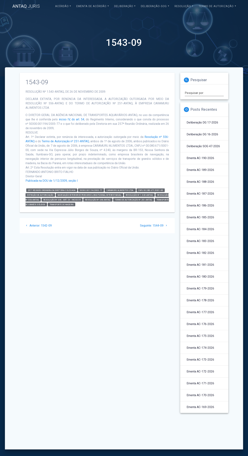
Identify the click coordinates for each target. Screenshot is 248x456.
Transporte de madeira (62, 204)
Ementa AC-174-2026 (200, 347)
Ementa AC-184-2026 (200, 229)
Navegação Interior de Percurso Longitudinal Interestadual (90, 195)
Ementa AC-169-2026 (200, 407)
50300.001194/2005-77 (91, 190)
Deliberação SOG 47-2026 (203, 146)
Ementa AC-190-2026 (200, 158)
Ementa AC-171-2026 (200, 383)
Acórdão (62, 6)
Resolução (183, 6)
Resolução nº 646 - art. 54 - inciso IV (62, 200)
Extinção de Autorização (40, 195)
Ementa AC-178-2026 (200, 300)
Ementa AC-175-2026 (200, 336)
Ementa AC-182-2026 (200, 253)
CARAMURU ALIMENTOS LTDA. (120, 190)
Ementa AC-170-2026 (200, 395)
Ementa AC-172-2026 (200, 371)
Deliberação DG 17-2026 (202, 122)
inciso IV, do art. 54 (71, 119)
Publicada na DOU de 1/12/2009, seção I (52, 180)
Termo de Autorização (216, 6)
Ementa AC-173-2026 (200, 359)
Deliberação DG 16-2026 (202, 134)
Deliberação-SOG (154, 6)
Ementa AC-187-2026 (200, 193)
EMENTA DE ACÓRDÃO (91, 6)
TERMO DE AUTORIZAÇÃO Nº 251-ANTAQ (133, 200)
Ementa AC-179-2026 (200, 288)
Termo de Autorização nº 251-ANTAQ (65, 141)
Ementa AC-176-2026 (200, 324)
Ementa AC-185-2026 (200, 217)
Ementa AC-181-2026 (200, 264)
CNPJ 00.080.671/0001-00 (150, 190)
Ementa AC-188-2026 (200, 181)
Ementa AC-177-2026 (200, 312)
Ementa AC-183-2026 (200, 241)
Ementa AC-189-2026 (200, 170)
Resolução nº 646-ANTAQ (98, 200)
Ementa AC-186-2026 (200, 205)
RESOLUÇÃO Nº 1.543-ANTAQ (139, 195)
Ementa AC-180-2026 (200, 276)
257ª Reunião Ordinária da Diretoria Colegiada (52, 190)
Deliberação (123, 6)
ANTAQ (26, 6)
